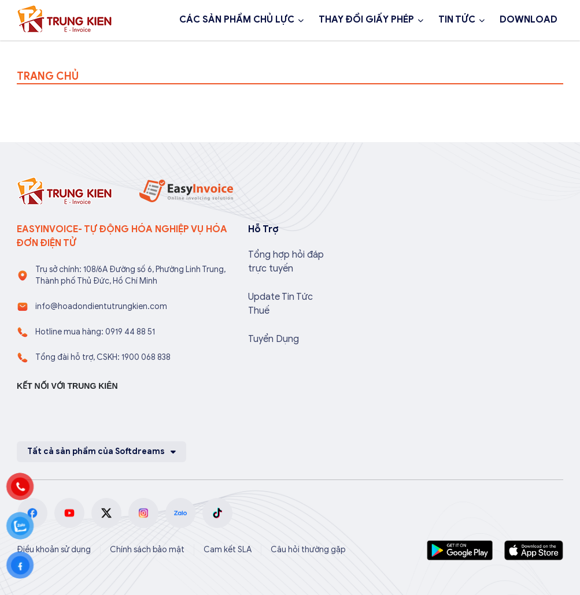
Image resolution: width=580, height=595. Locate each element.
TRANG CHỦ (48, 76)
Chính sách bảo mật (147, 550)
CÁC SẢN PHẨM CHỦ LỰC (236, 19)
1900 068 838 (62, 51)
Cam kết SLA (228, 550)
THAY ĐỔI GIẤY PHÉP (366, 19)
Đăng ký (145, 50)
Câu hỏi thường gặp (308, 550)
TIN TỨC (456, 19)
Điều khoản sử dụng (54, 550)
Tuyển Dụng (273, 339)
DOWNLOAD (528, 19)
